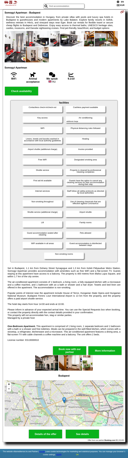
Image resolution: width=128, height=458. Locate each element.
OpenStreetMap (117, 425)
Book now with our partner (70, 350)
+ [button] (9, 384)
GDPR (59, 455)
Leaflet (105, 425)
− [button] (9, 389)
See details (82, 434)
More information (105, 350)
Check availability (21, 91)
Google (42, 451)
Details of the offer (45, 434)
